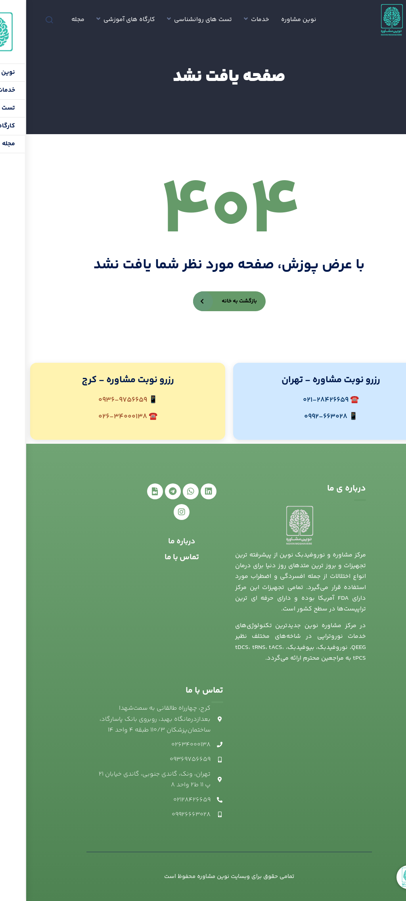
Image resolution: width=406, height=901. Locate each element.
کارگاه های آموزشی (103, 20)
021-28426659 (299, 400)
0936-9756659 (96, 400)
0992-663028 (299, 416)
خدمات (234, 20)
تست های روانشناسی (177, 20)
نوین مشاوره (272, 20)
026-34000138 (96, 416)
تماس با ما (155, 557)
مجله (51, 20)
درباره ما (155, 541)
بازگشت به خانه (213, 301)
